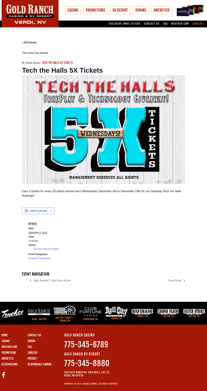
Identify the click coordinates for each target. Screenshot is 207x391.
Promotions (44, 258)
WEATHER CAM (9, 347)
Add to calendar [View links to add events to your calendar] (38, 211)
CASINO (73, 10)
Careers (197, 23)
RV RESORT (120, 10)
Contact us (151, 23)
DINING (140, 10)
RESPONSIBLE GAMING (39, 364)
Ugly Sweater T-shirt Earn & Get (51, 280)
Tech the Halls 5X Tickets (46, 249)
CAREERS (32, 352)
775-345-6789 (86, 344)
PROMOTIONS (95, 10)
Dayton (42, 319)
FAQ (165, 23)
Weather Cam (180, 23)
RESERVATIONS (10, 364)
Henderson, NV (90, 319)
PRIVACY (32, 358)
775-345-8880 (86, 363)
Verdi (34, 319)
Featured (33, 258)
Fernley (68, 317)
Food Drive (175, 280)
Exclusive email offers (124, 23)
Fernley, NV (142, 316)
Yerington (65, 320)
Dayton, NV (168, 316)
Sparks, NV (116, 318)
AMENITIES (161, 10)
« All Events (29, 42)
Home (5, 335)
